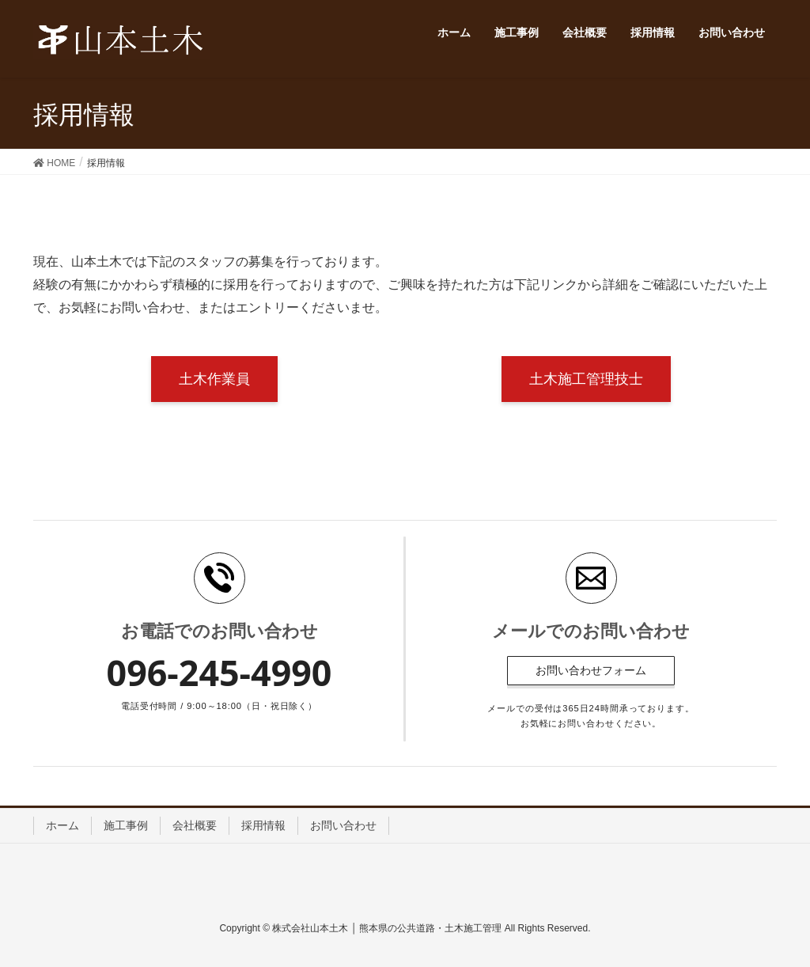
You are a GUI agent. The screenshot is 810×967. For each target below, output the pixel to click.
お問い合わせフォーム (591, 670)
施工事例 (126, 825)
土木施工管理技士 (586, 379)
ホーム (62, 825)
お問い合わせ (343, 825)
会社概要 (194, 825)
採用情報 (263, 825)
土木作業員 (214, 379)
